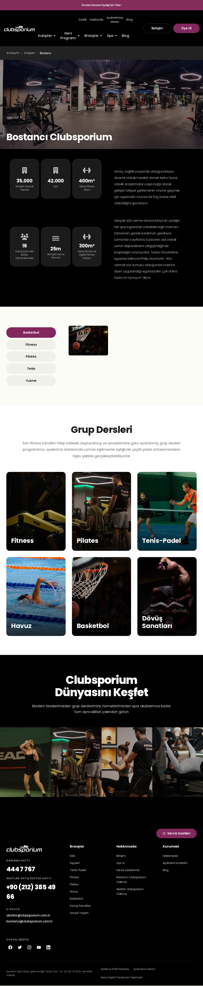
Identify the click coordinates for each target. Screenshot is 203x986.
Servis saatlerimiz (128, 870)
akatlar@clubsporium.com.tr (28, 915)
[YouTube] (39, 948)
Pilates (31, 356)
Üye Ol (186, 28)
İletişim (157, 28)
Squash (75, 863)
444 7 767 (20, 869)
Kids (72, 856)
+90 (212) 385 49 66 (31, 892)
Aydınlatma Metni (144, 969)
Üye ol (120, 863)
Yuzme (31, 381)
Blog (165, 870)
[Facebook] (10, 948)
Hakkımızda (170, 856)
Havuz (74, 892)
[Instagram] (29, 948)
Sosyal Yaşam (79, 913)
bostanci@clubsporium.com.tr (29, 922)
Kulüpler (29, 53)
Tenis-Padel (78, 870)
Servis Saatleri (176, 833)
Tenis (31, 369)
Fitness (31, 344)
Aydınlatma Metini (175, 863)
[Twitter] (20, 948)
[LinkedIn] (48, 948)
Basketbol (31, 332)
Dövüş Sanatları (80, 906)
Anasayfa (12, 53)
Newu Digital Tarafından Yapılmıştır (122, 977)
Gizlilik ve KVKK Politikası (115, 969)
